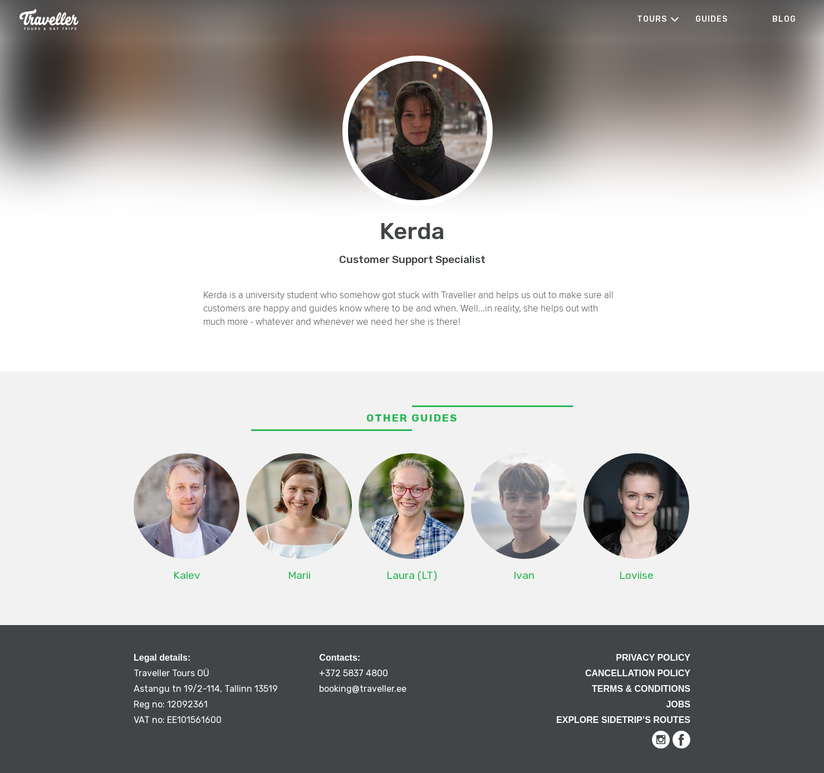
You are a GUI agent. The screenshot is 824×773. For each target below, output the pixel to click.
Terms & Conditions (641, 688)
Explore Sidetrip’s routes (623, 720)
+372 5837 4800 (353, 673)
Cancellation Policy (637, 673)
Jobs (678, 704)
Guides (711, 19)
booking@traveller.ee (362, 688)
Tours (652, 19)
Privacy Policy (653, 657)
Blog (784, 19)
